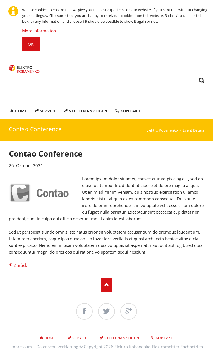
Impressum (21, 346)
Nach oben (106, 285)
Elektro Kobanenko (162, 130)
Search (202, 81)
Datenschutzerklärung (57, 346)
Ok (31, 44)
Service (79, 338)
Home (50, 338)
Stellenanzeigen (121, 338)
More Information (39, 31)
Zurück (20, 265)
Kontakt (164, 338)
